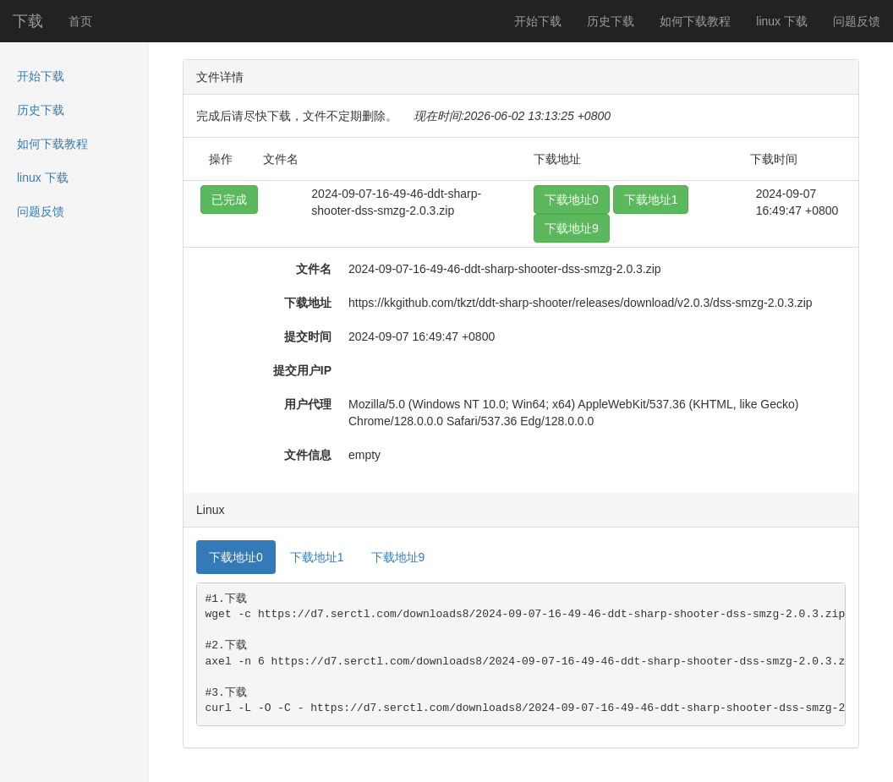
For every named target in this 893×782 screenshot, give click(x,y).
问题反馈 (856, 21)
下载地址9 (572, 228)
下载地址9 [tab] (398, 557)
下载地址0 (572, 199)
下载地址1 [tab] (317, 557)
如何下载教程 (695, 21)
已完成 (229, 199)
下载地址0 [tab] (236, 557)
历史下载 (610, 21)
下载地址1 (651, 199)
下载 (28, 21)
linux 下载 (782, 21)
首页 (80, 21)
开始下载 (538, 21)
